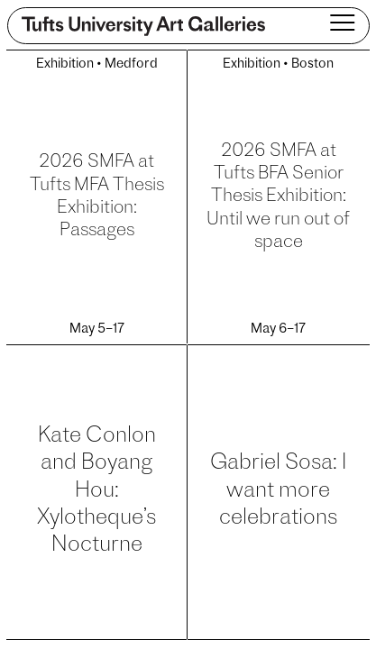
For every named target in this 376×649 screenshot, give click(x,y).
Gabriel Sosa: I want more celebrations (278, 490)
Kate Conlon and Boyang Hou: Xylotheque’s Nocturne (96, 491)
